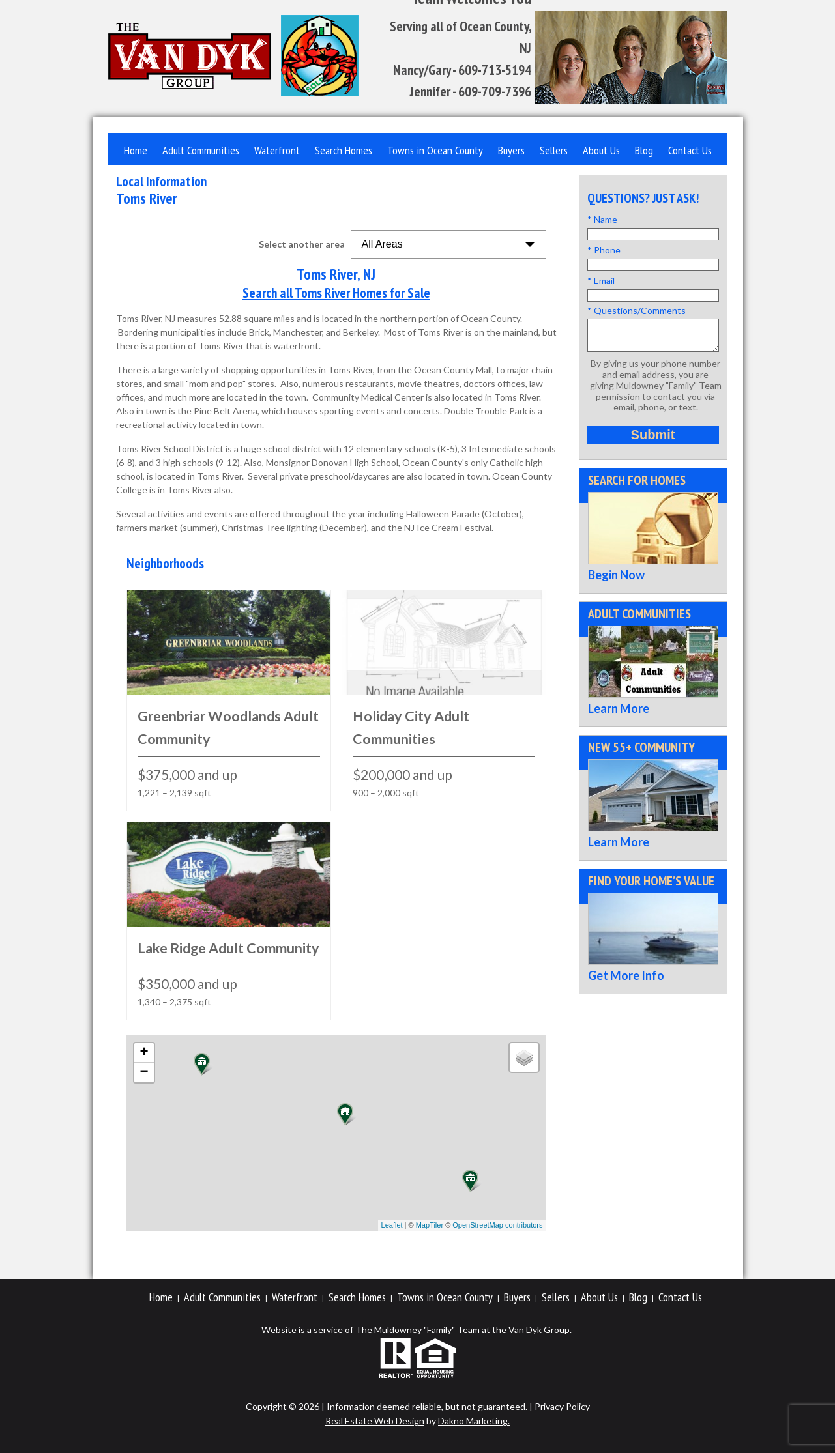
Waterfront (277, 150)
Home (135, 150)
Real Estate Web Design (374, 1420)
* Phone (604, 249)
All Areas (382, 244)
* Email (601, 280)
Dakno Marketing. (474, 1420)
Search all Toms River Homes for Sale (336, 293)
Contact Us (690, 150)
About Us (601, 150)
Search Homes (343, 150)
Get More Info (626, 981)
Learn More (618, 714)
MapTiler (429, 1225)
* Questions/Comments (636, 310)
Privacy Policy (562, 1406)
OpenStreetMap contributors (497, 1225)
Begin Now (616, 580)
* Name (602, 219)
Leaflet (392, 1225)
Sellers (554, 150)
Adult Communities (200, 150)
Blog (644, 150)
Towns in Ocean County (435, 150)
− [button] (143, 1072)
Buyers (511, 150)
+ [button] (143, 1053)
